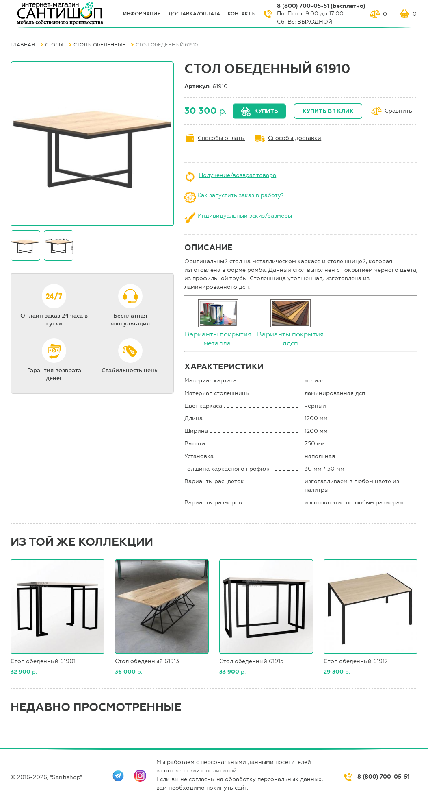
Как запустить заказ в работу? (240, 195)
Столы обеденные (99, 45)
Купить (266, 111)
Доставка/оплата (194, 14)
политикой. (222, 770)
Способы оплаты (221, 138)
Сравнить (398, 111)
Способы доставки (294, 138)
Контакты (242, 14)
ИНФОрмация (142, 14)
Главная (23, 45)
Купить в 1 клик (328, 111)
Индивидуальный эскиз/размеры (244, 215)
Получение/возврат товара (237, 175)
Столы (54, 45)
